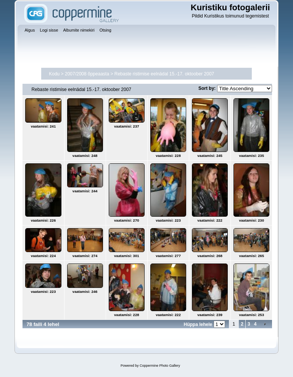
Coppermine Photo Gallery (160, 365)
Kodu (54, 74)
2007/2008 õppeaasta (87, 74)
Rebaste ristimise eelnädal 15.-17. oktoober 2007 (164, 74)
